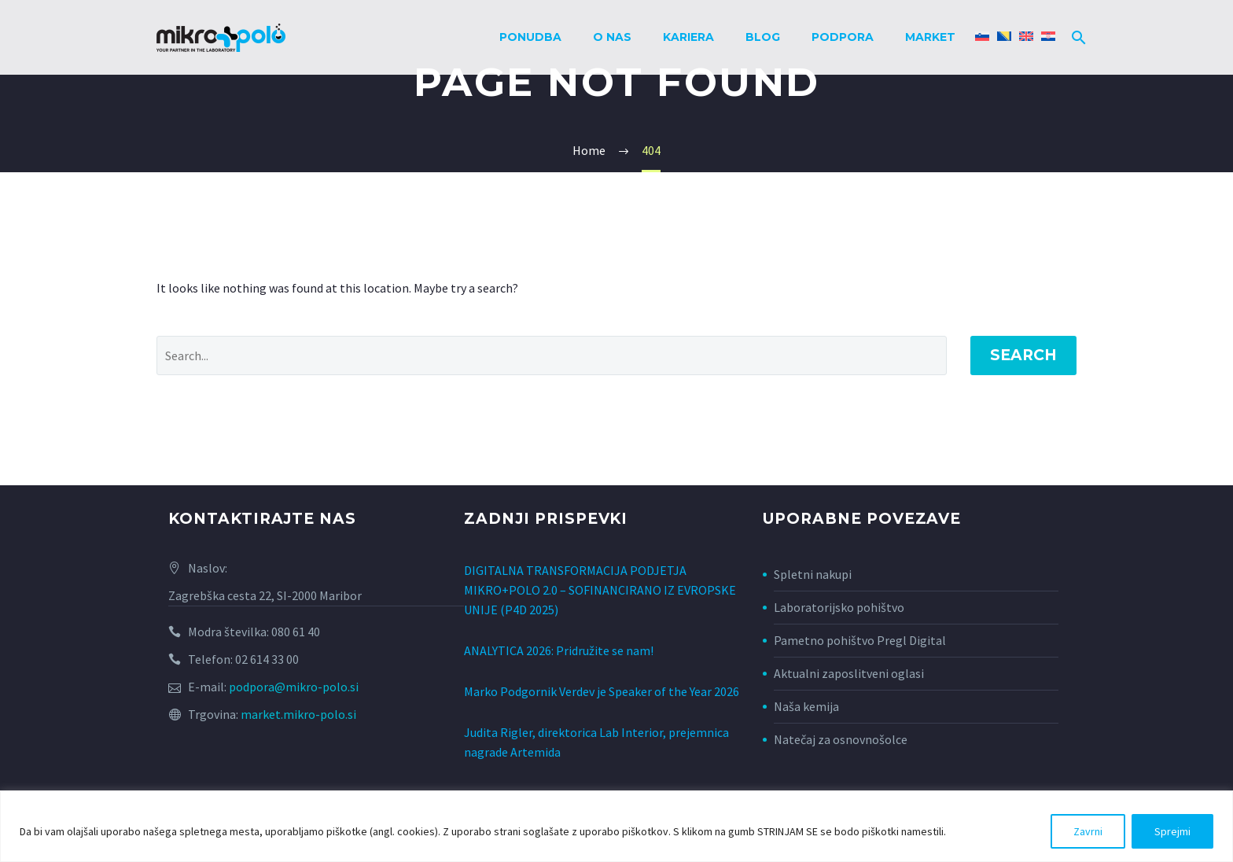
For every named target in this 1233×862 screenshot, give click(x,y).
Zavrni (1087, 831)
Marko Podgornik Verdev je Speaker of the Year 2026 (601, 683)
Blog (762, 37)
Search (1023, 355)
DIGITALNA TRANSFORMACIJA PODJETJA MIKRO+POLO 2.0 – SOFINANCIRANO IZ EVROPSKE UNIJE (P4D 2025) (600, 587)
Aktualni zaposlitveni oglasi (849, 673)
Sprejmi (1172, 831)
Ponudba (530, 37)
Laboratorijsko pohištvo (839, 607)
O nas (612, 37)
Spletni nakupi (813, 574)
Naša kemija (806, 706)
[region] (616, 826)
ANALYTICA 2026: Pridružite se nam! (558, 645)
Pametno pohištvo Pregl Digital (860, 640)
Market (930, 37)
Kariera (688, 37)
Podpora (843, 37)
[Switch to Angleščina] (1026, 37)
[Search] (1075, 37)
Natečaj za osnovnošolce (840, 739)
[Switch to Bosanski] (1004, 37)
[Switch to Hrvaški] (1048, 37)
